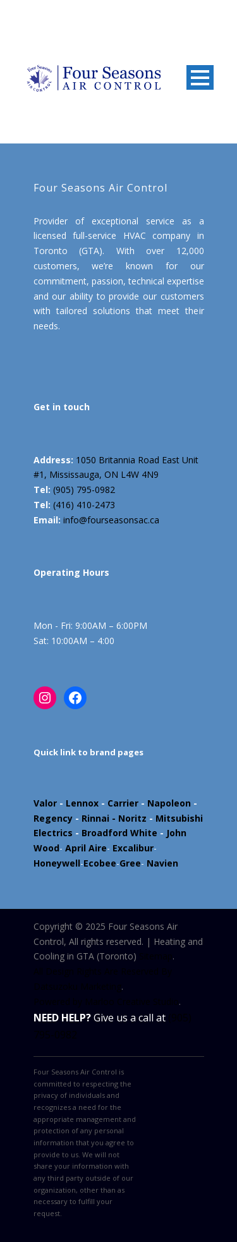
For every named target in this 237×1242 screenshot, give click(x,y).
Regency (53, 818)
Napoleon (169, 803)
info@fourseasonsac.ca (111, 520)
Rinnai (95, 818)
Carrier (122, 803)
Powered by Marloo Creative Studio (106, 1001)
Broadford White (119, 833)
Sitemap (156, 956)
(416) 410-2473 (84, 505)
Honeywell (56, 863)
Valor (45, 803)
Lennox (82, 803)
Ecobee (99, 863)
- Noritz (128, 818)
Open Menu (200, 77)
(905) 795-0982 (84, 490)
